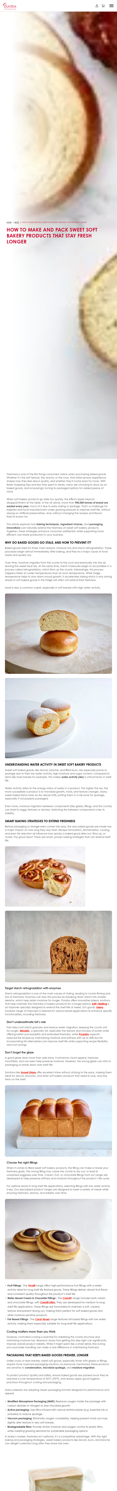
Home (9, 222)
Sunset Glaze (28, 1072)
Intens (99, 1007)
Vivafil (31, 1285)
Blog (17, 222)
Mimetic (25, 1031)
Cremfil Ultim (47, 1302)
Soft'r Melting (99, 1004)
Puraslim (84, 1034)
